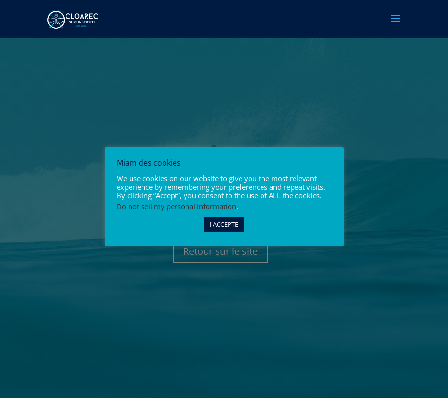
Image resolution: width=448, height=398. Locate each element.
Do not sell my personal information (176, 206)
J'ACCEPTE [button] (224, 224)
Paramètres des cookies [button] (158, 224)
